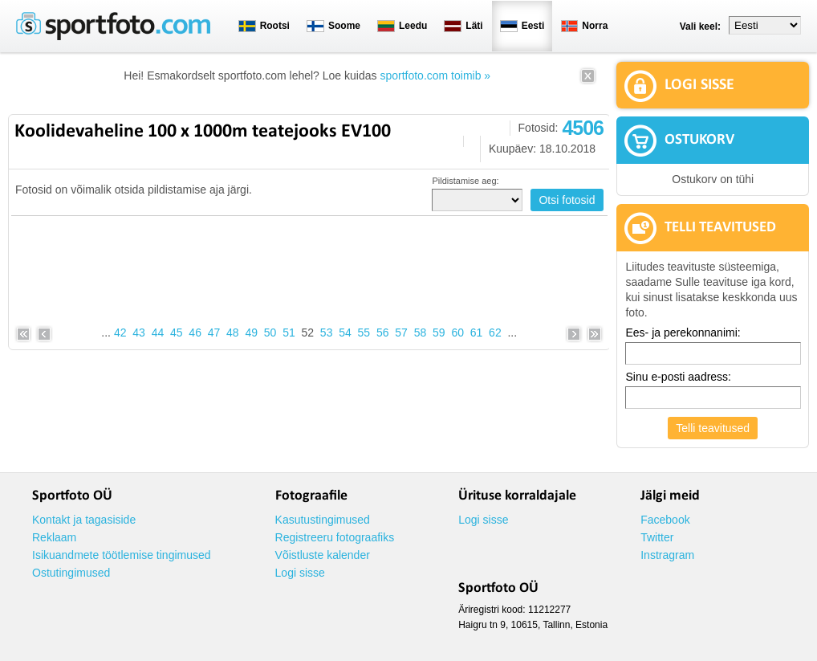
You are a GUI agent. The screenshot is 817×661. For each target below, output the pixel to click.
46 (195, 332)
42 (120, 332)
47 (214, 332)
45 (176, 332)
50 (270, 332)
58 (420, 332)
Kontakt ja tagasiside (84, 519)
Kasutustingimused (322, 519)
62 (495, 332)
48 (232, 332)
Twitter (656, 537)
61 (476, 332)
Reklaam (54, 537)
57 (401, 332)
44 (158, 332)
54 (345, 332)
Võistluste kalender (322, 555)
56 (382, 332)
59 (439, 332)
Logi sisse (300, 572)
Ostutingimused (71, 572)
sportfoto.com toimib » (435, 75)
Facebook (664, 519)
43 (138, 332)
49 (251, 332)
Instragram (667, 555)
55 (364, 332)
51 (288, 332)
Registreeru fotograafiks (335, 537)
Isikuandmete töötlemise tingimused (121, 555)
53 (326, 332)
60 (457, 332)
